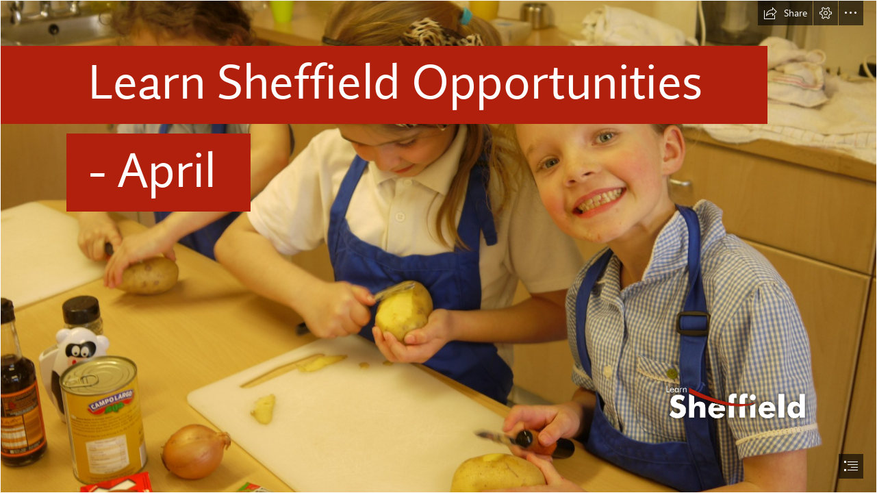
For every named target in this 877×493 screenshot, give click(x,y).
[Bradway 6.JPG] (438, 246)
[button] (785, 13)
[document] (438, 246)
